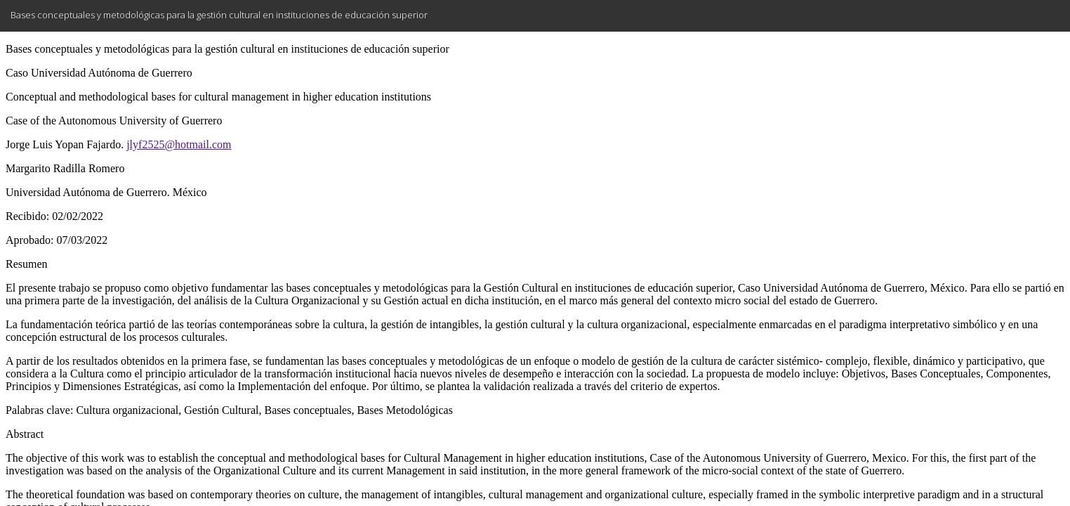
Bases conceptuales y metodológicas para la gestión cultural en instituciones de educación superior (219, 14)
